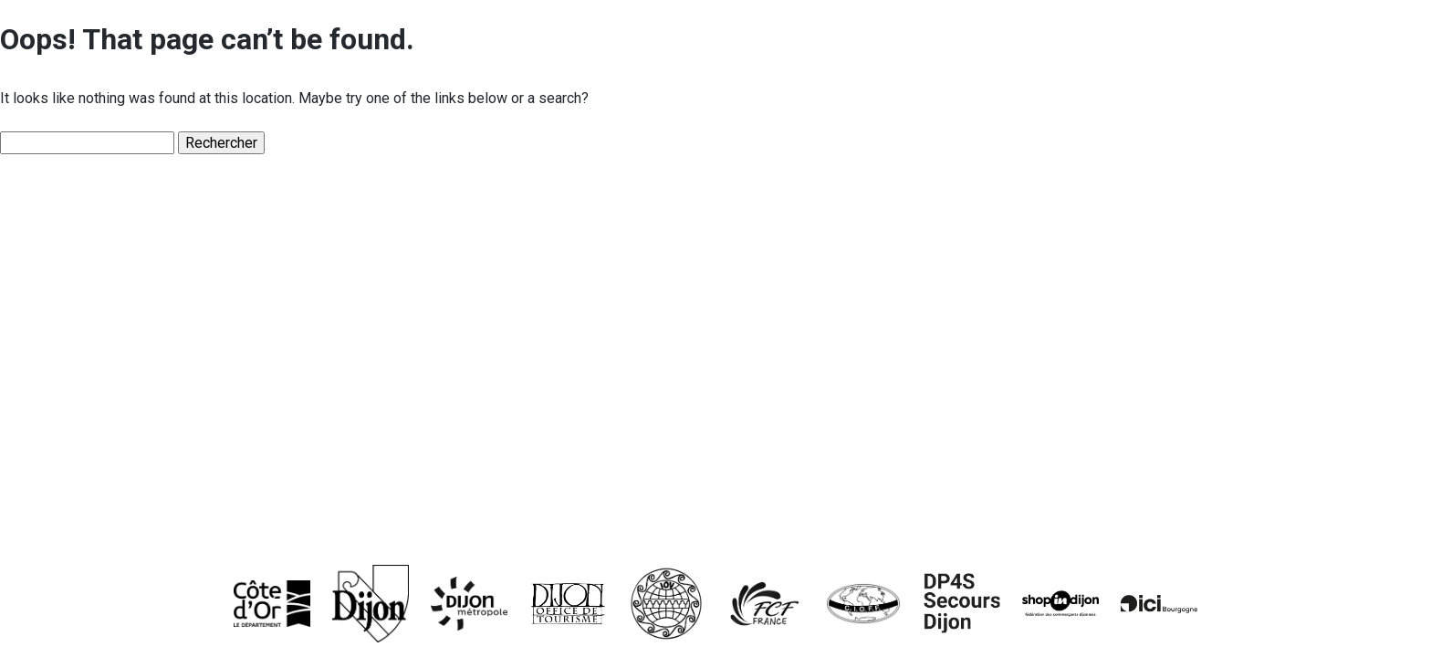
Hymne (87, 379)
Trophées (98, 441)
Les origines (112, 255)
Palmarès (99, 503)
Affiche (86, 317)
